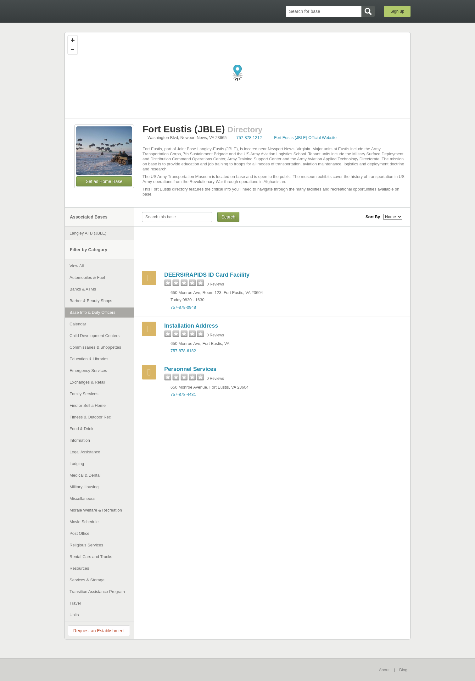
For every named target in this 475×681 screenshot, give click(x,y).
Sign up (397, 11)
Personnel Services (190, 369)
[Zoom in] (72, 40)
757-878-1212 (249, 137)
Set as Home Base (104, 181)
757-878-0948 (183, 307)
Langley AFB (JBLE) (88, 233)
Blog (403, 669)
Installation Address (191, 326)
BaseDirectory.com (110, 11)
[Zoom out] (72, 49)
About (384, 669)
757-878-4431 (183, 394)
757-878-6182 (183, 350)
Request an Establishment (99, 630)
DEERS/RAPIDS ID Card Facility (206, 275)
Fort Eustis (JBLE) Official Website (305, 137)
